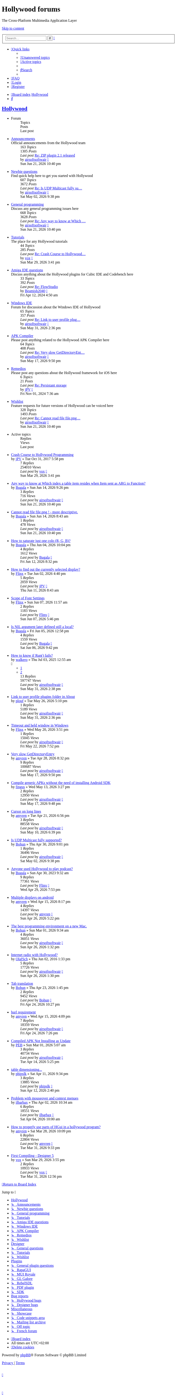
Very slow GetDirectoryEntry (32, 754)
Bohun (21, 844)
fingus (20, 787)
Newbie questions (24, 171)
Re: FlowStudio (46, 287)
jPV (28, 389)
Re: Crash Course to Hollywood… (60, 254)
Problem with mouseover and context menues (44, 1098)
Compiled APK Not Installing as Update (41, 1041)
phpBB (25, 1355)
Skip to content (13, 28)
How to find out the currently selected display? (45, 569)
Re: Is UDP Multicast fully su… (58, 188)
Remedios (18, 369)
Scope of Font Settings (27, 598)
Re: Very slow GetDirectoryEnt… (60, 352)
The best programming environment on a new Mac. (49, 926)
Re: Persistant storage (51, 385)
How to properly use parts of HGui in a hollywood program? (55, 1127)
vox (27, 258)
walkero (22, 660)
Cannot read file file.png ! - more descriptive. (44, 512)
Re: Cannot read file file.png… (57, 418)
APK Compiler (22, 336)
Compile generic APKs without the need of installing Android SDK (61, 783)
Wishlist (17, 401)
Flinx (20, 574)
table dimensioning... (26, 1070)
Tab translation (22, 983)
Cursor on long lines (26, 811)
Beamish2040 (35, 291)
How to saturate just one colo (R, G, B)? (41, 541)
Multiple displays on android (32, 897)
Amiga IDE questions (27, 270)
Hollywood (14, 108)
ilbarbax (22, 1102)
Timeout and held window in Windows (39, 725)
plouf (20, 701)
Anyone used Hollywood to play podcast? (42, 869)
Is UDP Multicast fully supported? (36, 840)
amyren (21, 758)
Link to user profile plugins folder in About (43, 697)
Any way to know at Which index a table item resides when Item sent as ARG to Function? (78, 483)
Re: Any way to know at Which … (60, 221)
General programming (27, 204)
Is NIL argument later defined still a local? (42, 627)
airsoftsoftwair (35, 159)
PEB (19, 1045)
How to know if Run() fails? (32, 655)
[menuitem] (35, 57)
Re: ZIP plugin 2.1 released (55, 155)
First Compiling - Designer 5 (32, 1156)
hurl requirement (23, 1012)
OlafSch (22, 959)
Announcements (23, 139)
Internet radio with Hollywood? (34, 955)
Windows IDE (21, 303)
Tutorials (17, 237)
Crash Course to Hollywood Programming (42, 455)
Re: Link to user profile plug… (57, 320)
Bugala (21, 487)
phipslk (21, 1074)
